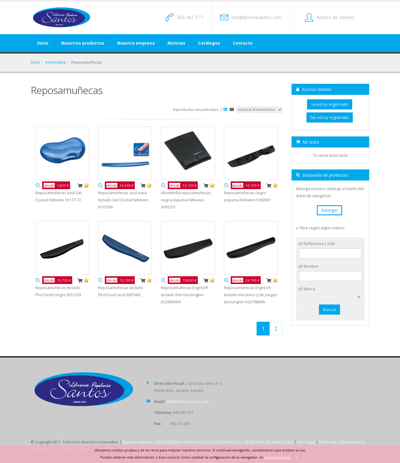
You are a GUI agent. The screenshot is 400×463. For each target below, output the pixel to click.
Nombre (308, 266)
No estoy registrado (329, 117)
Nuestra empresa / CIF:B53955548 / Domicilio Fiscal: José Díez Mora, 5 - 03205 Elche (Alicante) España (208, 442)
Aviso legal (306, 442)
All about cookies (277, 457)
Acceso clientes (314, 89)
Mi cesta (307, 142)
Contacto (243, 43)
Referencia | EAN (317, 243)
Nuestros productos (82, 43)
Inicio (42, 43)
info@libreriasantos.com (256, 17)
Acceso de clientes (336, 17)
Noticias (176, 43)
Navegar (329, 210)
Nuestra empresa (136, 43)
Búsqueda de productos (322, 175)
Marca (307, 288)
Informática (55, 62)
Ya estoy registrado (329, 104)
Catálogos (209, 43)
